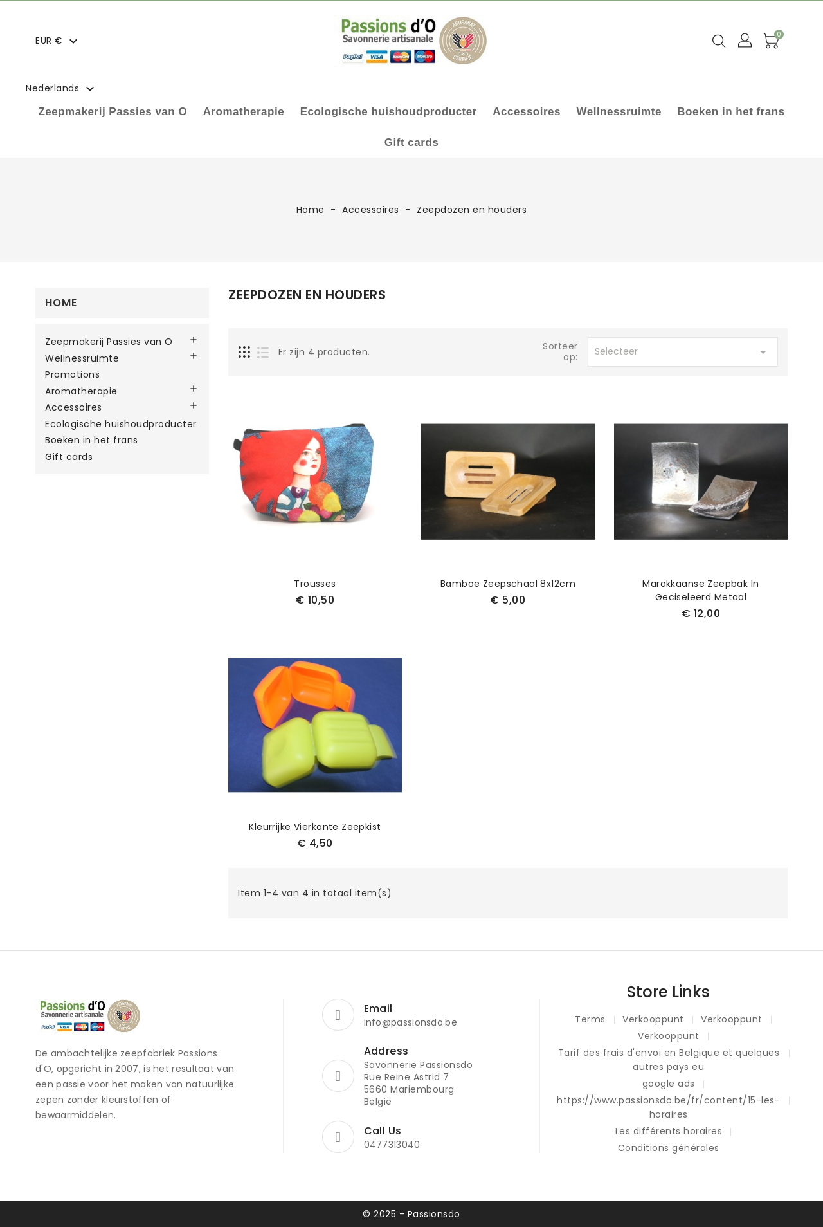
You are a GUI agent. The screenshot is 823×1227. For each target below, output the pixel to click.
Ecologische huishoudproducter (388, 112)
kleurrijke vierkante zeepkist (315, 826)
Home (61, 302)
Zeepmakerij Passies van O (112, 112)
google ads (668, 1083)
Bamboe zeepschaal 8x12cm (507, 583)
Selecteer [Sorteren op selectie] (683, 352)
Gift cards (411, 142)
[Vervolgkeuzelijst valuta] (58, 40)
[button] (746, 41)
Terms (590, 1019)
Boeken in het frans (730, 112)
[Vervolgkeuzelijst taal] (62, 88)
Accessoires (527, 112)
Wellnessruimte (619, 112)
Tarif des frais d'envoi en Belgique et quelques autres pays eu (669, 1059)
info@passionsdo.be (410, 1022)
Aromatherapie (243, 112)
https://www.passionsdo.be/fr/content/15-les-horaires (668, 1107)
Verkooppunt (653, 1019)
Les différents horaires (669, 1131)
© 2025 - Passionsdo (411, 1214)
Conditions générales (668, 1147)
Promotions (72, 375)
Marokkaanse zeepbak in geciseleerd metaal (700, 590)
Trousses (315, 583)
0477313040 (392, 1144)
